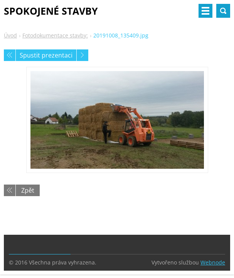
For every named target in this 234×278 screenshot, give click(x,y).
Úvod (10, 35)
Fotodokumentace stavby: (55, 35)
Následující (82, 55)
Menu (205, 11)
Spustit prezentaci (46, 55)
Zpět (27, 190)
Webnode (212, 262)
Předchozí (9, 55)
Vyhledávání (223, 11)
